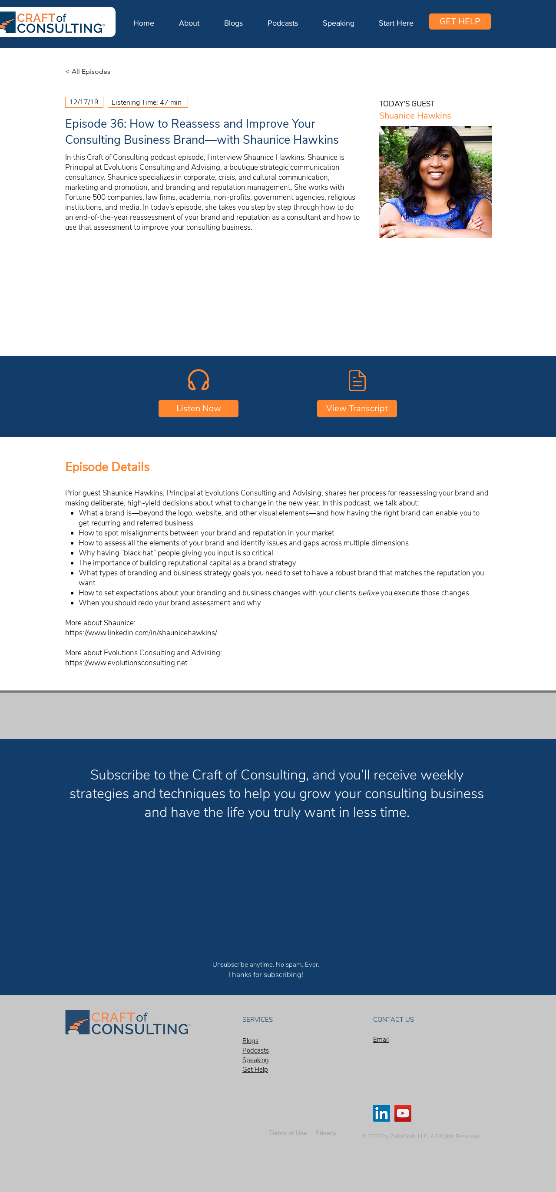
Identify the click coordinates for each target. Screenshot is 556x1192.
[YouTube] (402, 1113)
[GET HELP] (460, 21)
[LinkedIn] (381, 1113)
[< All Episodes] (93, 71)
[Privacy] (326, 1133)
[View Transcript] (357, 408)
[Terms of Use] (288, 1133)
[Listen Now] (198, 408)
